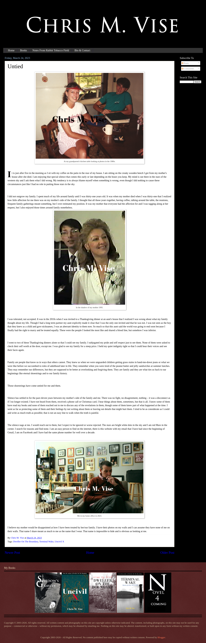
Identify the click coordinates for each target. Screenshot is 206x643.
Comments (188, 68)
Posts (185, 63)
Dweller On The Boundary (25, 541)
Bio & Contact (82, 50)
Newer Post (12, 552)
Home (11, 50)
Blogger (161, 637)
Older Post (167, 552)
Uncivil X (59, 541)
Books (23, 50)
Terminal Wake (46, 541)
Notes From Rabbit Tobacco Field (50, 50)
